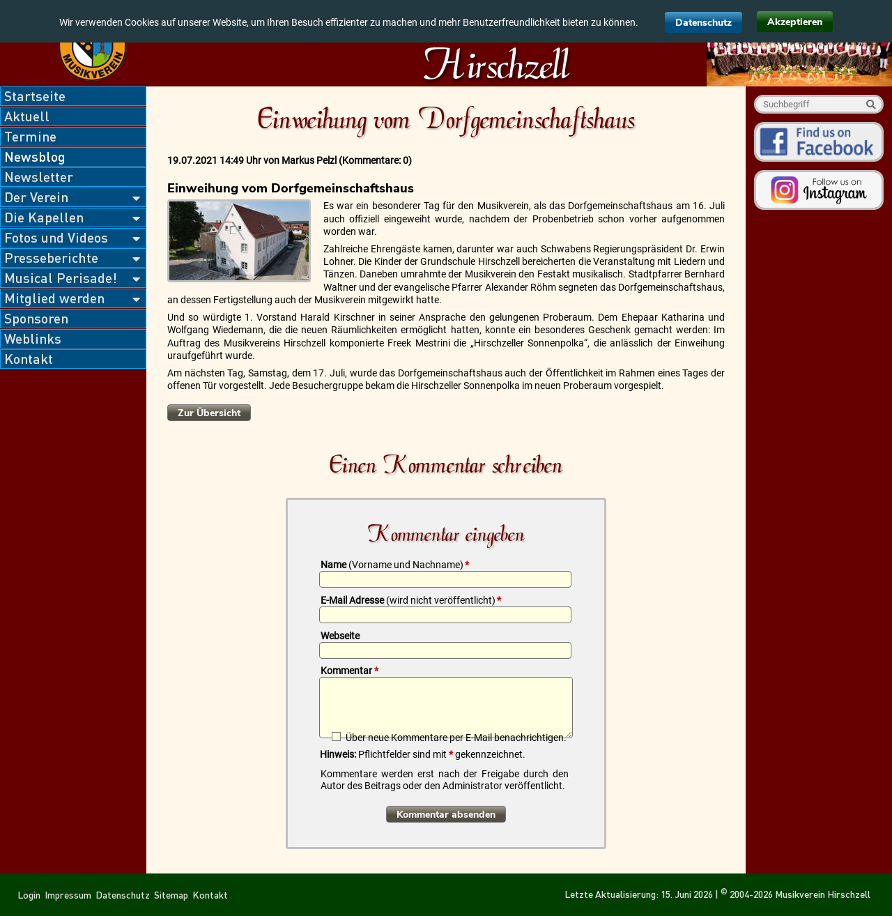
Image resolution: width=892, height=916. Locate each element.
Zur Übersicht (209, 413)
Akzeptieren (794, 22)
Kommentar (349, 670)
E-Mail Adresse (411, 600)
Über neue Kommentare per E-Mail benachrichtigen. (456, 737)
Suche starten (870, 104)
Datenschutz (703, 22)
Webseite (340, 635)
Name (395, 564)
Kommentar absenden (446, 814)
